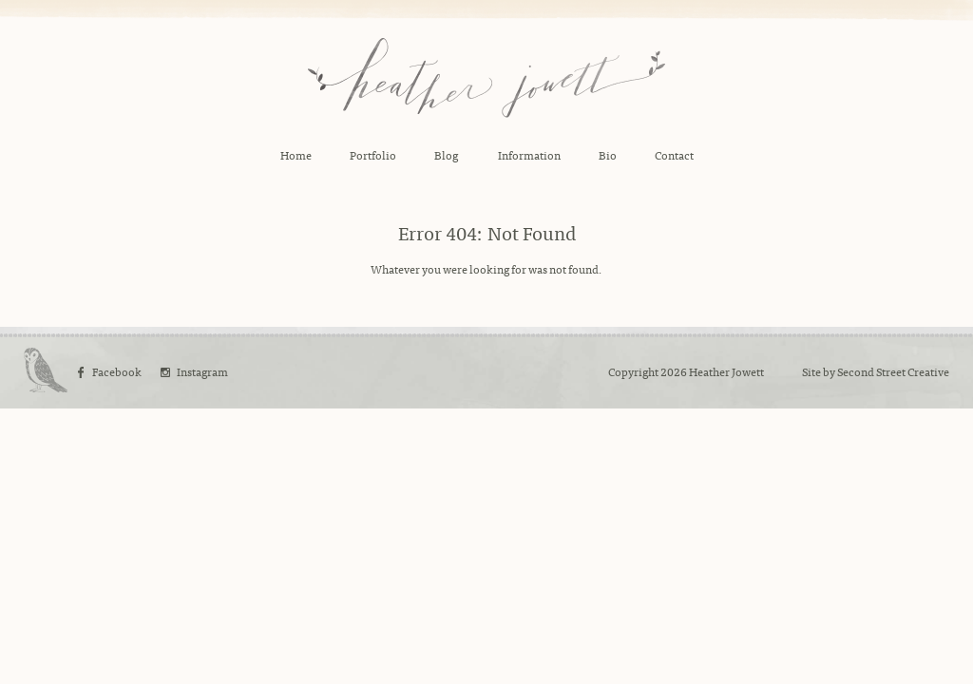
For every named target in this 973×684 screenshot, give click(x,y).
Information (529, 154)
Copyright (633, 371)
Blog (446, 154)
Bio (608, 154)
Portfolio (373, 154)
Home (296, 154)
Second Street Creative (893, 371)
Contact (674, 154)
